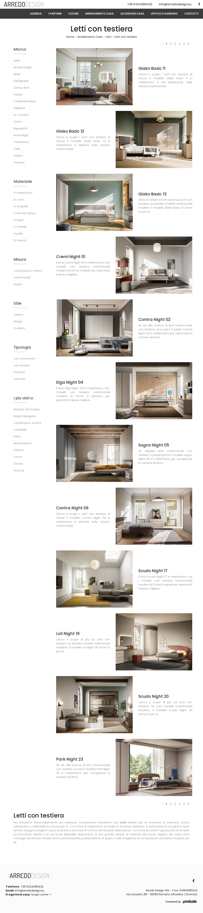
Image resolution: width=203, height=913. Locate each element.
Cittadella (20, 430)
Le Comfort (21, 115)
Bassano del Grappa (27, 409)
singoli (18, 284)
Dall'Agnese (21, 81)
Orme (17, 122)
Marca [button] (20, 49)
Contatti (191, 13)
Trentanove (21, 142)
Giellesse (19, 108)
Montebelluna (23, 443)
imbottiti (19, 372)
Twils (17, 149)
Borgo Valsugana (25, 416)
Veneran (19, 162)
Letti (108, 37)
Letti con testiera (125, 37)
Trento (18, 457)
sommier (20, 379)
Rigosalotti (20, 128)
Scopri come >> (41, 894)
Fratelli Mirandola (25, 101)
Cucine (73, 13)
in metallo (20, 227)
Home (70, 37)
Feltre (17, 436)
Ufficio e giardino (164, 13)
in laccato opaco (25, 213)
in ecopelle (21, 206)
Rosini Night (21, 135)
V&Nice (18, 156)
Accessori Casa (132, 13)
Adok (17, 60)
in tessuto (20, 240)
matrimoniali (22, 277)
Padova (18, 450)
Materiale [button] (23, 181)
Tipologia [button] (22, 347)
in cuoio (19, 199)
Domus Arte (21, 88)
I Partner (55, 13)
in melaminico (23, 193)
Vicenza (19, 470)
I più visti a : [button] (24, 398)
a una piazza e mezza (28, 271)
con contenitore (24, 358)
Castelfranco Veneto (27, 423)
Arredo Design (23, 67)
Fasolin (18, 94)
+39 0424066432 (32, 886)
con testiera (22, 365)
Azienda (36, 13)
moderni (19, 328)
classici (18, 315)
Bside (17, 74)
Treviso (18, 464)
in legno (19, 220)
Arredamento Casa (99, 13)
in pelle (18, 233)
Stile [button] (18, 303)
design (18, 321)
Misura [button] (20, 259)
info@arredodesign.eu (29, 890)
